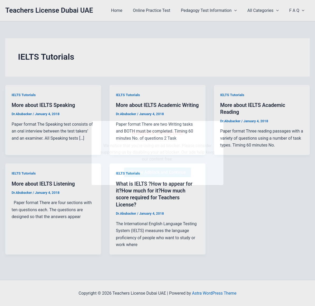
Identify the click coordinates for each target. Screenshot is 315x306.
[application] (239, 10)
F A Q (298, 10)
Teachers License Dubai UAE (49, 10)
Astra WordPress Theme (214, 292)
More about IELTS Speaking (44, 105)
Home (126, 10)
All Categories (266, 10)
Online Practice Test (159, 10)
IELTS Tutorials (24, 95)
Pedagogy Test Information (214, 10)
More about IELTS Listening (44, 183)
